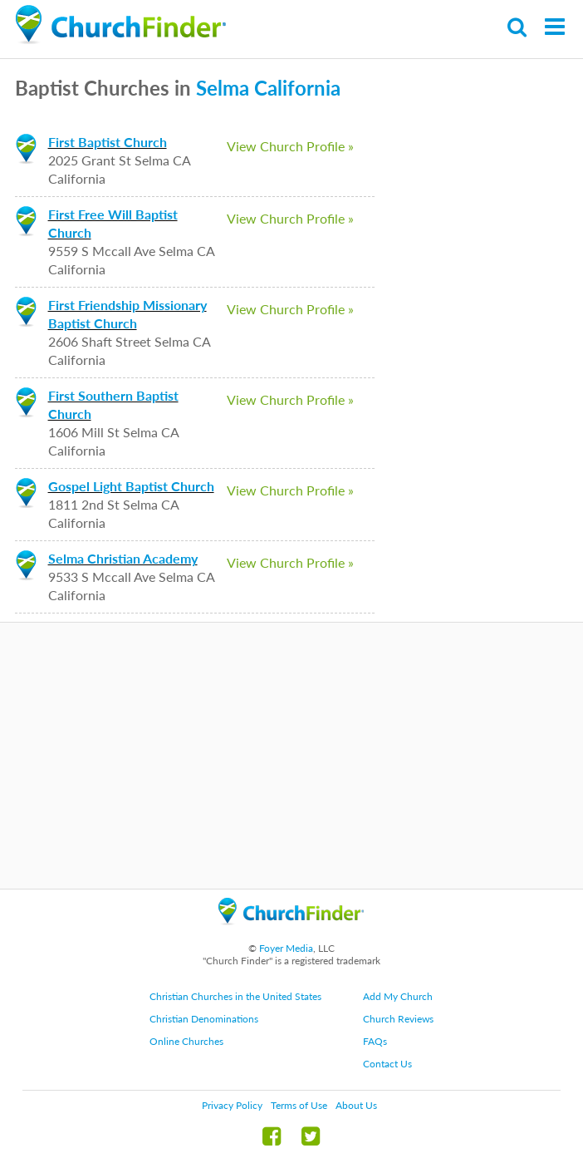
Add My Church (398, 996)
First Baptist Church (107, 142)
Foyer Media (286, 948)
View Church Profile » (290, 146)
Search (517, 27)
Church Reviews (398, 1019)
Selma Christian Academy (123, 558)
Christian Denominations (203, 1019)
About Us (356, 1105)
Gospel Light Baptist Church (131, 486)
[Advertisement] (291, 755)
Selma (222, 88)
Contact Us (387, 1063)
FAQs (375, 1041)
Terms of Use (299, 1105)
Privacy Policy (232, 1105)
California (297, 88)
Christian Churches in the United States (235, 996)
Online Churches (186, 1041)
